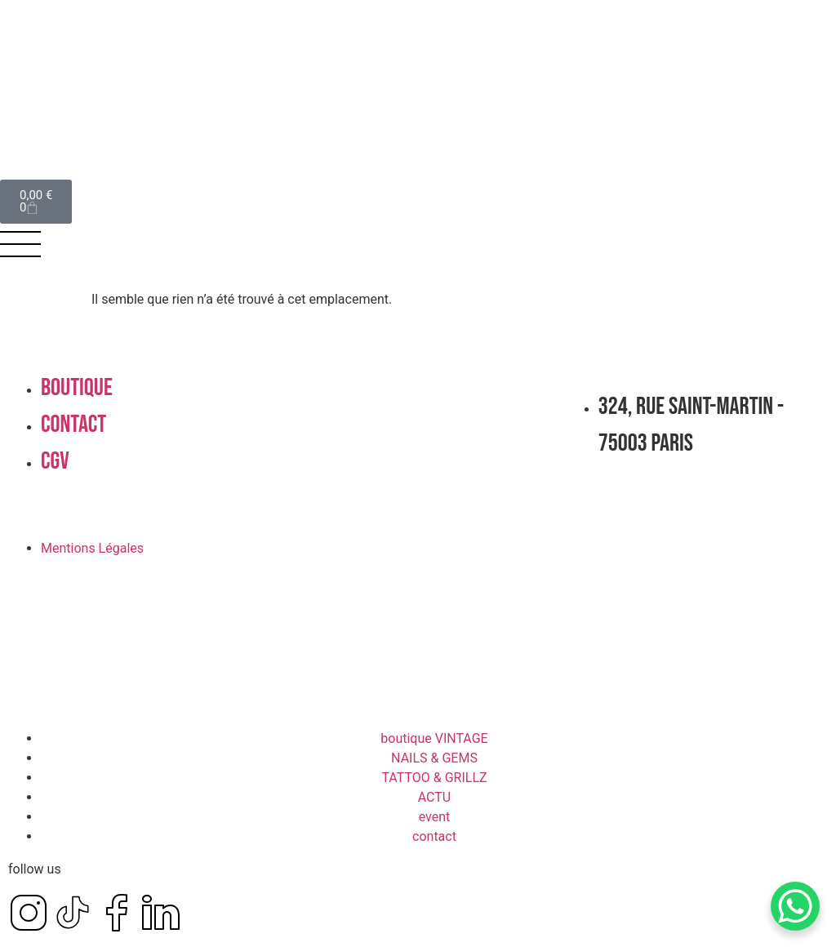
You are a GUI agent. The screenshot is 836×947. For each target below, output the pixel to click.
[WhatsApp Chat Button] (795, 906)
